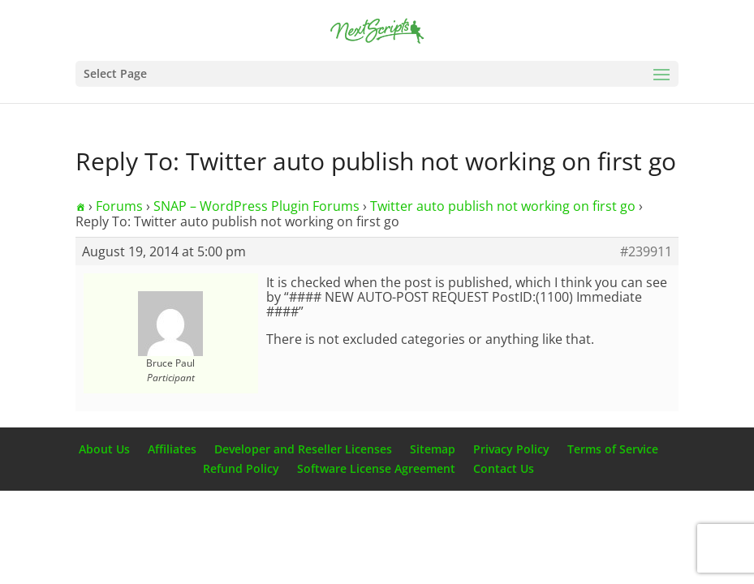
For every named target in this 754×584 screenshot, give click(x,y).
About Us (104, 449)
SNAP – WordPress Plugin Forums (256, 206)
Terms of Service (612, 449)
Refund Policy (241, 468)
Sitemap (432, 449)
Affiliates (172, 449)
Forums (119, 206)
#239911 (646, 251)
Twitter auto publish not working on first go (503, 206)
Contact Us (503, 468)
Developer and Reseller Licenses (303, 449)
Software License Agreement (376, 468)
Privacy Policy (511, 449)
